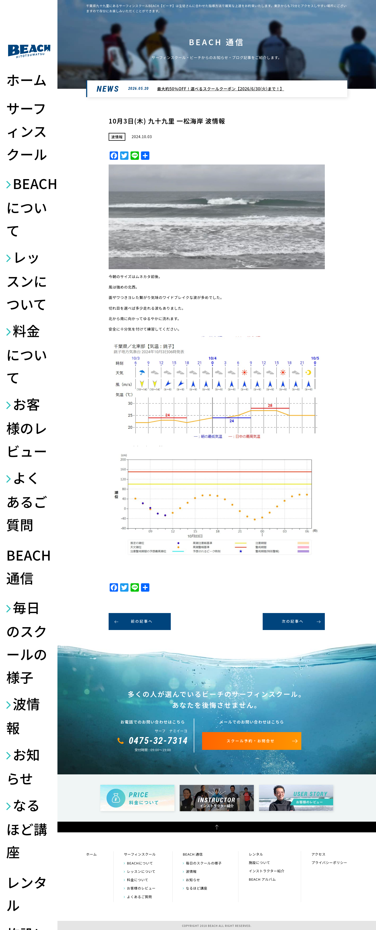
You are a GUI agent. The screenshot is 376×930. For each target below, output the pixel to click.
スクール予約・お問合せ (251, 740)
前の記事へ (142, 621)
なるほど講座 (26, 828)
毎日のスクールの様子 (26, 642)
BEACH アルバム (262, 879)
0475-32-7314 (158, 740)
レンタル (26, 893)
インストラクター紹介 (267, 870)
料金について (26, 354)
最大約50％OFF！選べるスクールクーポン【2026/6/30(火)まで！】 (220, 88)
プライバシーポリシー (329, 862)
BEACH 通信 (28, 566)
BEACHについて (29, 206)
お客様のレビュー (26, 427)
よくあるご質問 (26, 501)
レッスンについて (26, 280)
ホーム (26, 79)
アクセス (319, 854)
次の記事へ (293, 621)
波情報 (23, 715)
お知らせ (23, 766)
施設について (259, 862)
